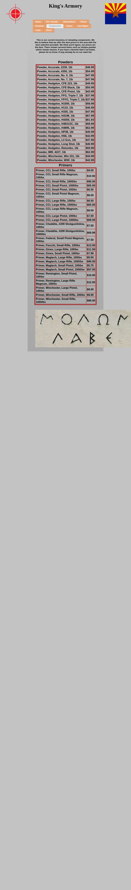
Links (37, 30)
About (49, 30)
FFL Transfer (52, 22)
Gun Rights (83, 26)
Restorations (69, 22)
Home (38, 22)
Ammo (69, 26)
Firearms (39, 26)
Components (55, 26)
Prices (83, 22)
